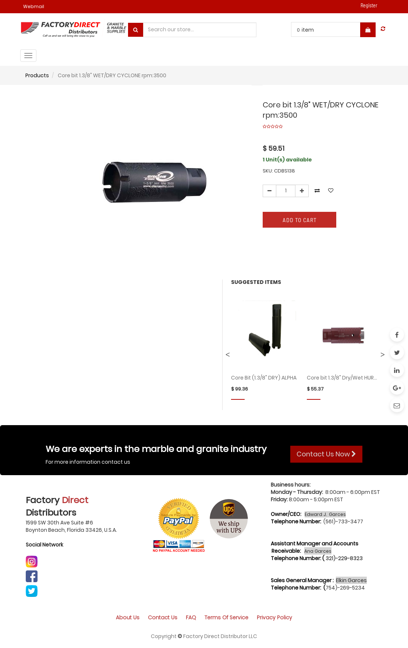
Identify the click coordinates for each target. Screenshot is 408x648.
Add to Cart (300, 219)
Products (37, 75)
